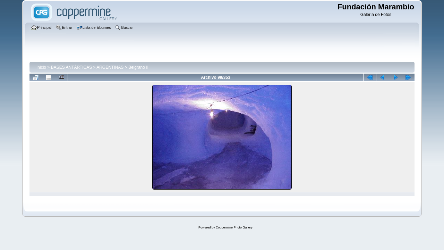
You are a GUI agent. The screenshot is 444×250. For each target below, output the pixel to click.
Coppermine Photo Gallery (234, 227)
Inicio (41, 67)
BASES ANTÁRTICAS (71, 67)
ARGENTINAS (109, 67)
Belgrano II (138, 67)
